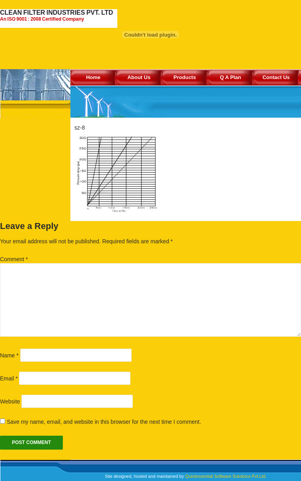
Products (184, 77)
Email (8, 378)
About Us (139, 77)
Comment (14, 259)
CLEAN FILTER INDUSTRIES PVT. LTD (58, 15)
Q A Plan (230, 77)
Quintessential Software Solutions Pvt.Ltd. (225, 476)
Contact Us (276, 77)
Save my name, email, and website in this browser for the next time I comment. (104, 422)
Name (9, 355)
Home (93, 77)
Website (10, 401)
